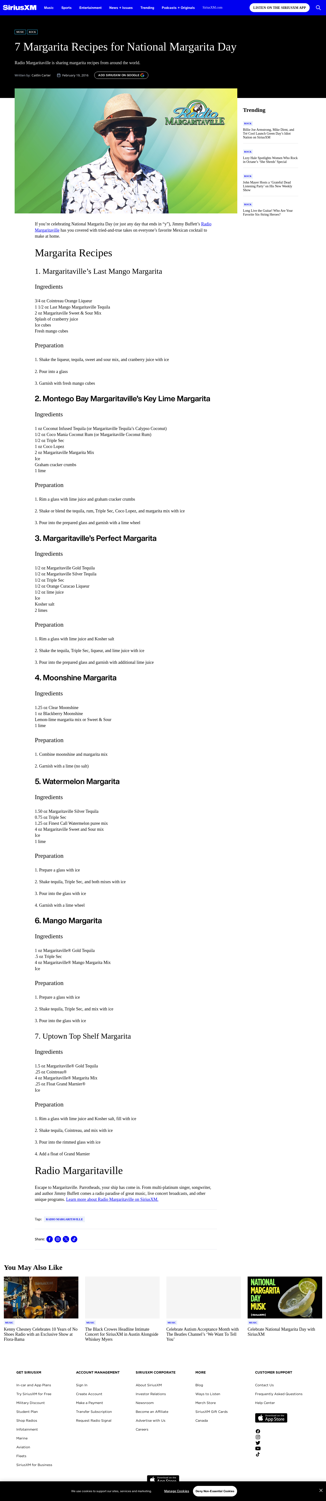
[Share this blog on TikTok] (74, 1239)
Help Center (265, 1403)
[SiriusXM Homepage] (19, 7)
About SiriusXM (149, 1385)
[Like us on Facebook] (271, 1431)
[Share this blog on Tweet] (66, 1239)
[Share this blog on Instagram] (57, 1239)
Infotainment (27, 1429)
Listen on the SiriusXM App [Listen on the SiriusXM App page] (279, 8)
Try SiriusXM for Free (33, 1394)
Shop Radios (26, 1420)
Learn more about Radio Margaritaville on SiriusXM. (112, 1199)
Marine (22, 1438)
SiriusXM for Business (34, 1465)
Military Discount (30, 1403)
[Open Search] (318, 8)
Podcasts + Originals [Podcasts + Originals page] (178, 7)
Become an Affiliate (152, 1412)
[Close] (321, 1497)
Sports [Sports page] (66, 7)
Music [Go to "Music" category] (20, 32)
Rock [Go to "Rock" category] (32, 32)
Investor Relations (151, 1394)
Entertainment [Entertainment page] (90, 7)
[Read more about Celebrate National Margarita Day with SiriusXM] (285, 1334)
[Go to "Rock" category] (248, 123)
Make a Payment (89, 1403)
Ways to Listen (207, 1394)
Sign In (81, 1385)
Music (49, 7)
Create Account (89, 1394)
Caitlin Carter (41, 75)
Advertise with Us (150, 1420)
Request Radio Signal (93, 1420)
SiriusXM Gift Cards (211, 1412)
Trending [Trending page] (147, 7)
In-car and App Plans (33, 1385)
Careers (142, 1429)
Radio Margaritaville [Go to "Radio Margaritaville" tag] (64, 1219)
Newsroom (145, 1403)
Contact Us (264, 1385)
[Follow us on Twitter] (271, 1443)
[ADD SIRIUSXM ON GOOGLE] (121, 75)
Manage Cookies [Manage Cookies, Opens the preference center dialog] (176, 1497)
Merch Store (205, 1403)
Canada (201, 1420)
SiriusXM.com (212, 7)
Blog (199, 1385)
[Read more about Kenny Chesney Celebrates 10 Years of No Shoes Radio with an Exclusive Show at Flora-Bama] (41, 1334)
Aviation (23, 1447)
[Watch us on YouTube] (271, 1448)
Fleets (21, 1456)
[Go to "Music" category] (9, 1322)
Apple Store (271, 1418)
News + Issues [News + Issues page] (121, 7)
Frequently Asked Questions (279, 1394)
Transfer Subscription (94, 1412)
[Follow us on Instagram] (271, 1437)
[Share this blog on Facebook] (49, 1239)
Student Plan (27, 1412)
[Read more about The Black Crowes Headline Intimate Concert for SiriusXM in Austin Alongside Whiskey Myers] (122, 1334)
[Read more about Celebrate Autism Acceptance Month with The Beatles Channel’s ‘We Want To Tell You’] (203, 1334)
